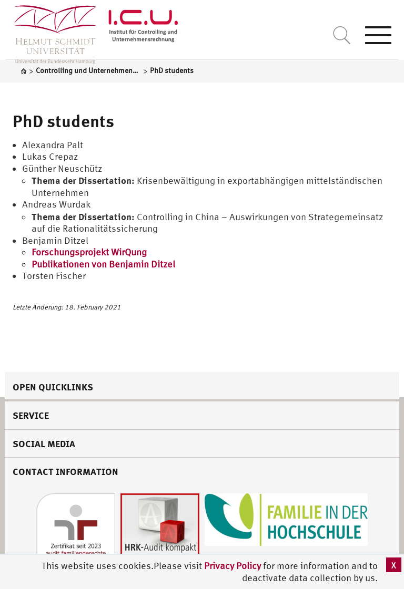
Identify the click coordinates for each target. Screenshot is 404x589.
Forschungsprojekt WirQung (89, 251)
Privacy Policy (233, 565)
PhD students (63, 121)
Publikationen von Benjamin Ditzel (103, 264)
